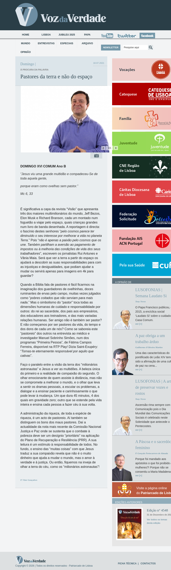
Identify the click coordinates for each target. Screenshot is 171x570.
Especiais (66, 43)
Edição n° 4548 (157, 510)
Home (25, 34)
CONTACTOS (148, 563)
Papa (87, 34)
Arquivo (87, 43)
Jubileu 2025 (66, 34)
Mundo (25, 43)
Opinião (26, 52)
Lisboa (46, 34)
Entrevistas (46, 43)
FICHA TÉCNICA (127, 563)
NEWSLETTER (110, 47)
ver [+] (138, 324)
